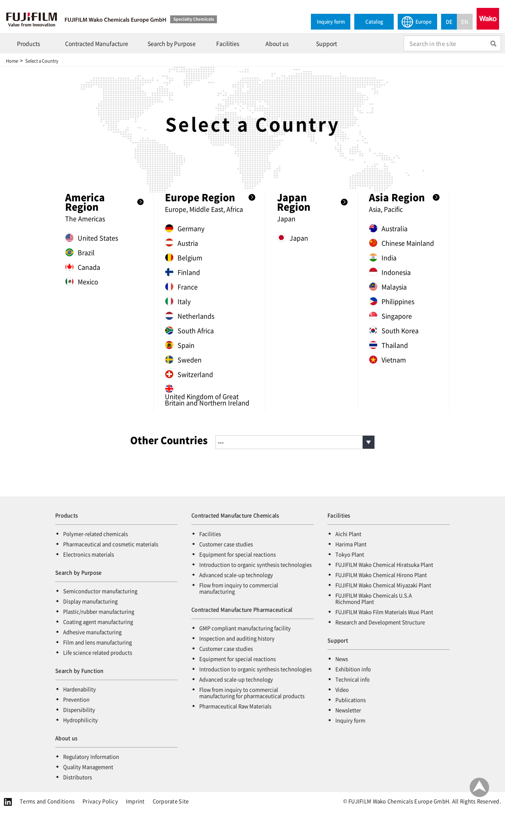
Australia (388, 228)
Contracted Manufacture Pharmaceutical (242, 609)
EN (464, 21)
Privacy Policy (100, 801)
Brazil (80, 252)
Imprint (135, 801)
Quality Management (88, 766)
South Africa (189, 330)
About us (277, 43)
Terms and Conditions (47, 801)
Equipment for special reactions (237, 554)
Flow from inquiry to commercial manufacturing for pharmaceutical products (252, 692)
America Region (85, 201)
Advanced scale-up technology (236, 574)
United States (91, 237)
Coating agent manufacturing (98, 621)
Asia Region (397, 197)
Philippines (391, 301)
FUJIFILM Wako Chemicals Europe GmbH (146, 19)
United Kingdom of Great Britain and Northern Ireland (207, 395)
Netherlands (189, 315)
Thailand (388, 345)
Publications (350, 699)
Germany (184, 228)
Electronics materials (88, 554)
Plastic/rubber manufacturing (98, 611)
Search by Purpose (172, 43)
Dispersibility (79, 709)
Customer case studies (226, 544)
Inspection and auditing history (237, 638)
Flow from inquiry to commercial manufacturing (238, 588)
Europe (416, 21)
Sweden (183, 359)
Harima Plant (351, 544)
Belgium (183, 257)
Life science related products (97, 652)
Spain (180, 345)
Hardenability (79, 689)
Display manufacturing (90, 601)
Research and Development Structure (380, 622)
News (341, 658)
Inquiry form (331, 21)
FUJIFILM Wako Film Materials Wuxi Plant (384, 611)
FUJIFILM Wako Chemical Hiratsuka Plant (384, 564)
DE (449, 21)
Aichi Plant (348, 533)
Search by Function (79, 670)
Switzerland (189, 374)
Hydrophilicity (80, 719)
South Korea (394, 330)
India (383, 257)
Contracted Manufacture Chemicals (235, 515)
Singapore (390, 315)
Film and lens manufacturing (97, 642)
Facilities (227, 43)
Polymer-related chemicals (95, 533)
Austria (181, 243)
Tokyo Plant (349, 554)
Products (28, 43)
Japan (292, 237)
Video (342, 689)
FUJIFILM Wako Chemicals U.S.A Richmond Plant (373, 598)
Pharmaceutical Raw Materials (235, 706)
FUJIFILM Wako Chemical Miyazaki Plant (383, 585)
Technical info (352, 679)
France (181, 286)
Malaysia (388, 286)
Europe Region (200, 197)
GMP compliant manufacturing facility (245, 628)
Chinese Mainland (401, 243)
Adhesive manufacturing (92, 632)
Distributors (77, 777)
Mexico (81, 281)
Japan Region (293, 201)
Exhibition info (353, 669)
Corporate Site (171, 801)
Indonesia (390, 272)
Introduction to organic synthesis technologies (255, 564)
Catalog (374, 21)
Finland (182, 272)
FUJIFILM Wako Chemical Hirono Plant (381, 574)
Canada (82, 267)
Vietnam (387, 359)
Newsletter (348, 710)
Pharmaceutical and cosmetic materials (110, 544)
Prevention (76, 699)
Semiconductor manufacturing (100, 591)
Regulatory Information (91, 756)
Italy (178, 301)
